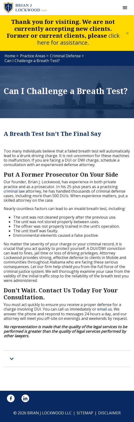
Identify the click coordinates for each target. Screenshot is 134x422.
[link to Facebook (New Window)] (11, 398)
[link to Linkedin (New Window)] (25, 398)
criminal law (14, 191)
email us (104, 309)
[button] (124, 7)
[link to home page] (25, 7)
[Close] (127, 32)
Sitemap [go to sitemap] (85, 413)
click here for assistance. (78, 39)
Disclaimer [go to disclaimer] (109, 413)
